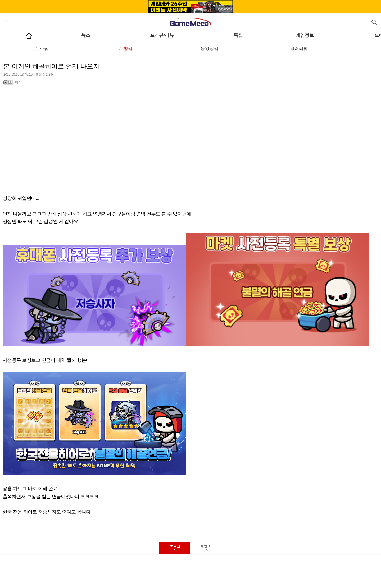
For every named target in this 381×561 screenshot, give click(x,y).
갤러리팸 (299, 48)
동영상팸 (210, 48)
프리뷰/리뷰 (162, 35)
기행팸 (126, 48)
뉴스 (85, 35)
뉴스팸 (42, 48)
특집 (238, 35)
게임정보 (305, 35)
